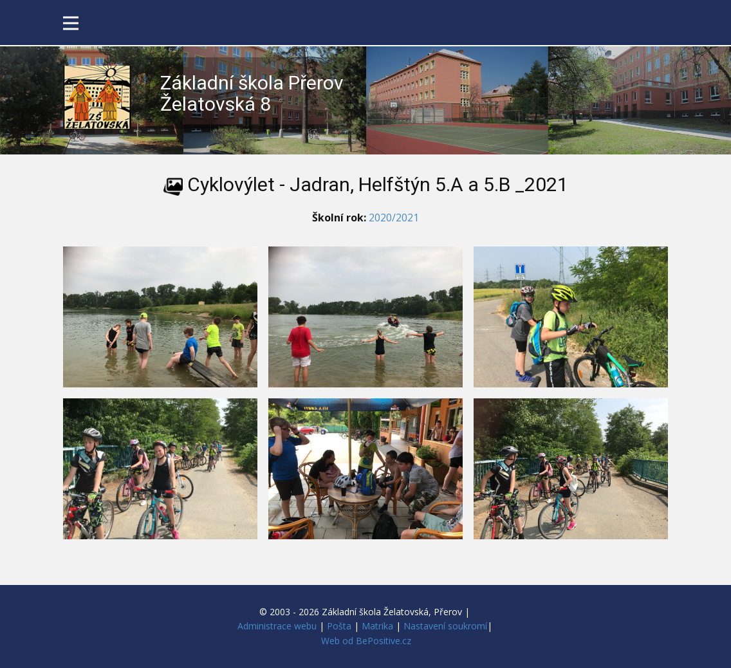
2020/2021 (394, 217)
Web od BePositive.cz (366, 641)
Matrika (377, 626)
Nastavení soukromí (445, 626)
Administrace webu (277, 626)
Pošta (339, 626)
